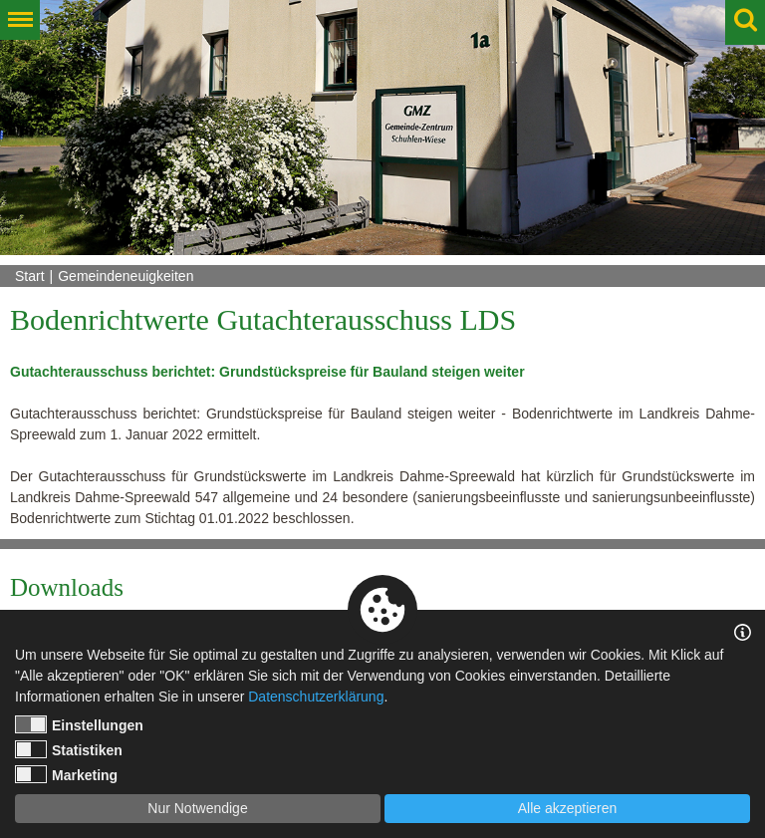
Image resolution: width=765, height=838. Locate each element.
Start (30, 276)
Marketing (66, 774)
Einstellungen (79, 724)
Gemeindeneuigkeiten (125, 276)
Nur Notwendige (197, 808)
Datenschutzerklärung (315, 696)
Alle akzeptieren (568, 808)
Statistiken (69, 749)
